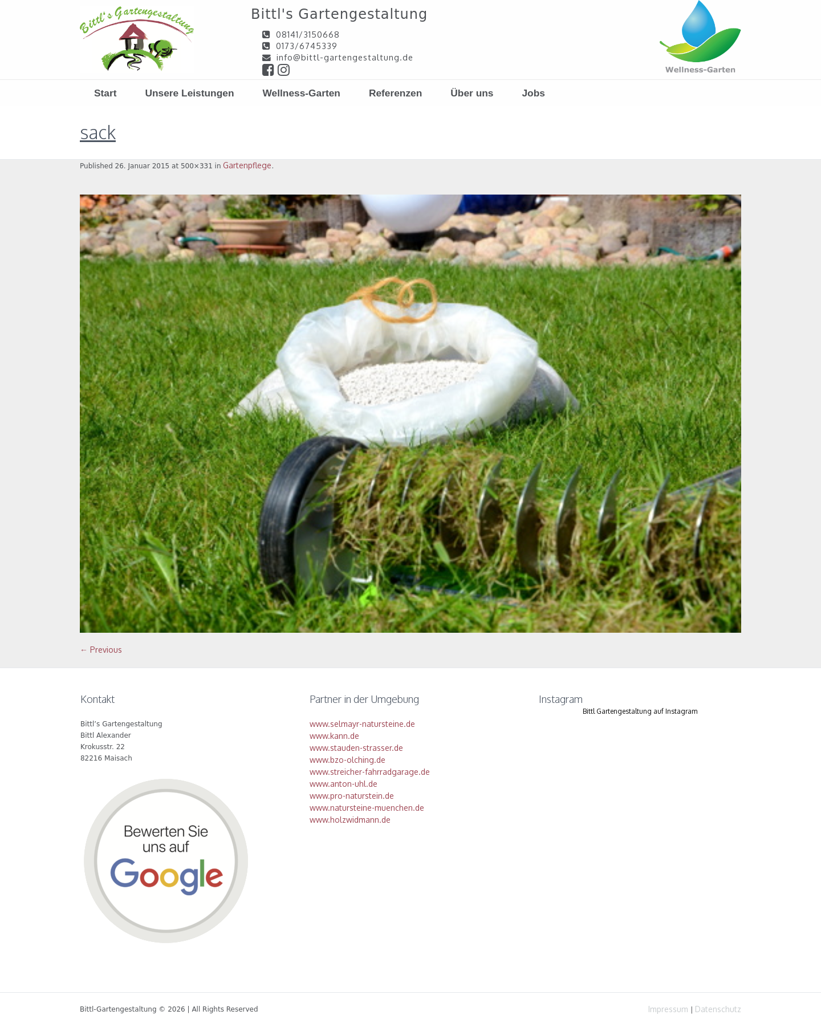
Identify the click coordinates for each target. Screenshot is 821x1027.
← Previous (101, 649)
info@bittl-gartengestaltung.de (345, 57)
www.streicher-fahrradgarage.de (370, 772)
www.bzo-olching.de (347, 760)
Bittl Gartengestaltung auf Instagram (640, 711)
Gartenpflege (247, 165)
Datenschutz (718, 1009)
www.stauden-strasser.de (356, 748)
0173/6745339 (307, 46)
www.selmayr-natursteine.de (362, 724)
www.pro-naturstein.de (352, 795)
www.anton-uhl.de (343, 784)
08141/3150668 (308, 34)
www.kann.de (334, 736)
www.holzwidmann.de (350, 819)
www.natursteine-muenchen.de (367, 807)
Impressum (668, 1009)
